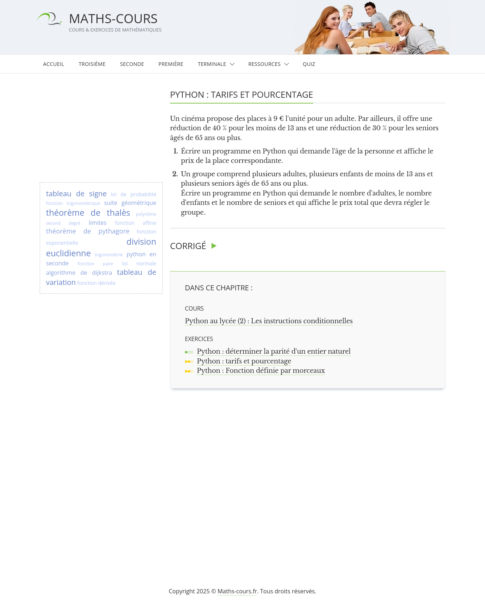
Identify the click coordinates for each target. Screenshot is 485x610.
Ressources (264, 63)
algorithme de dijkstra (79, 273)
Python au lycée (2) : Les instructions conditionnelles (269, 321)
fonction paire (95, 264)
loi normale (139, 263)
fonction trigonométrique (73, 203)
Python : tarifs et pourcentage (244, 361)
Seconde (132, 63)
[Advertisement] (311, 478)
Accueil (53, 63)
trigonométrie (109, 255)
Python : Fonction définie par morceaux (261, 371)
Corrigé (188, 246)
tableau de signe (76, 193)
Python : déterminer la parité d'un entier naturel (274, 352)
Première (170, 63)
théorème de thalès (88, 212)
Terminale (212, 63)
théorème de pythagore (87, 231)
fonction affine (135, 222)
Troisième (92, 63)
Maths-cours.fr (237, 591)
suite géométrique (130, 203)
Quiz (309, 63)
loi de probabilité (133, 194)
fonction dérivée (96, 282)
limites (98, 223)
